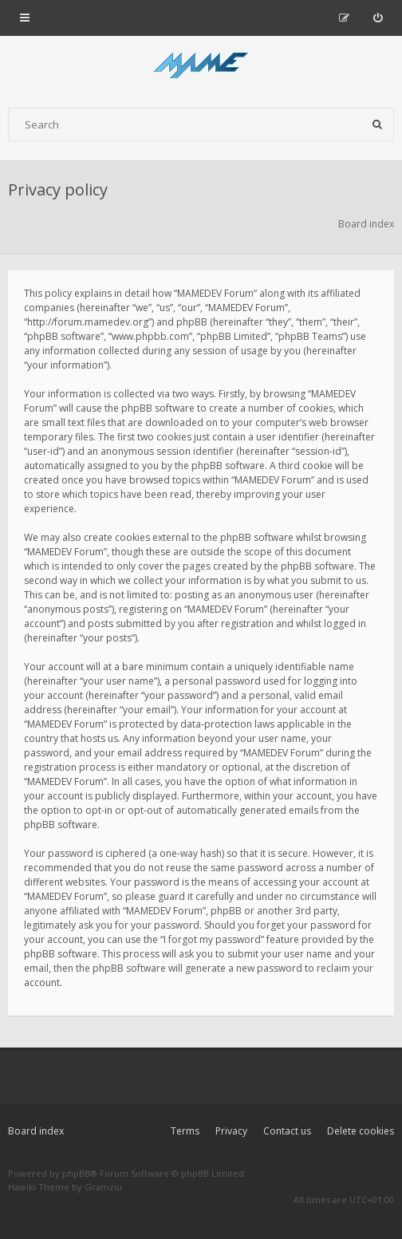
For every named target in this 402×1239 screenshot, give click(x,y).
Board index (36, 1131)
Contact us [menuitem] (287, 1131)
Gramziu (103, 1187)
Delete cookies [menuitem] (360, 1131)
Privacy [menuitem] (231, 1131)
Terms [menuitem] (185, 1131)
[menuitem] (377, 17)
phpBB (76, 1173)
